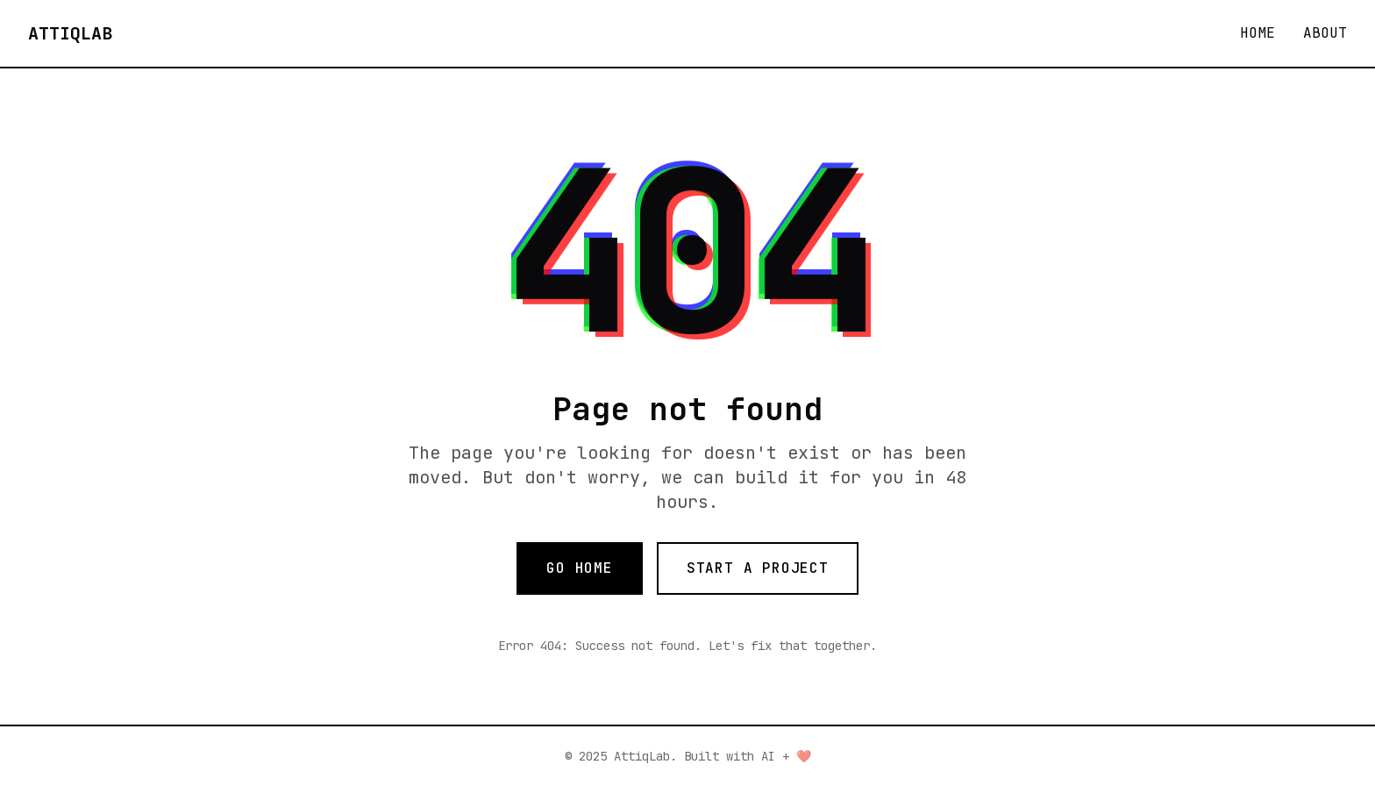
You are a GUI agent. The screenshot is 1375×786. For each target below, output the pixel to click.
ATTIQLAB (70, 33)
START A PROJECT (758, 568)
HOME (1257, 33)
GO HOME (579, 568)
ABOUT (1325, 33)
